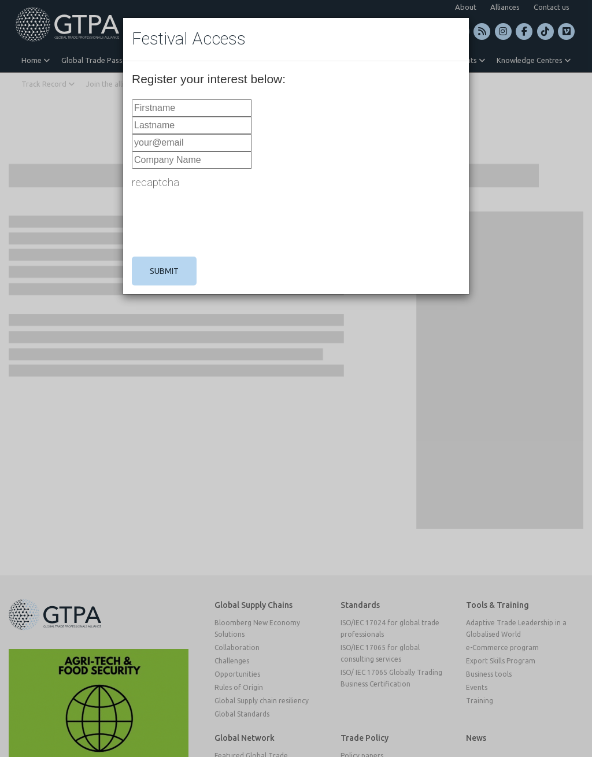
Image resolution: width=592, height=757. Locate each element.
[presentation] (220, 222)
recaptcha (155, 182)
